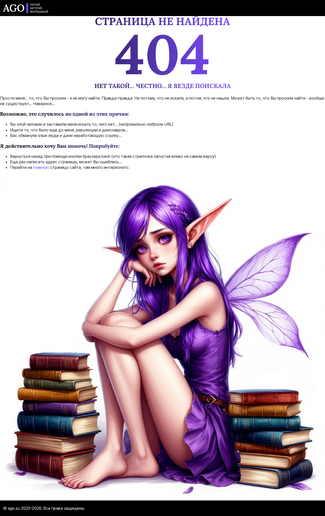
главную (41, 167)
